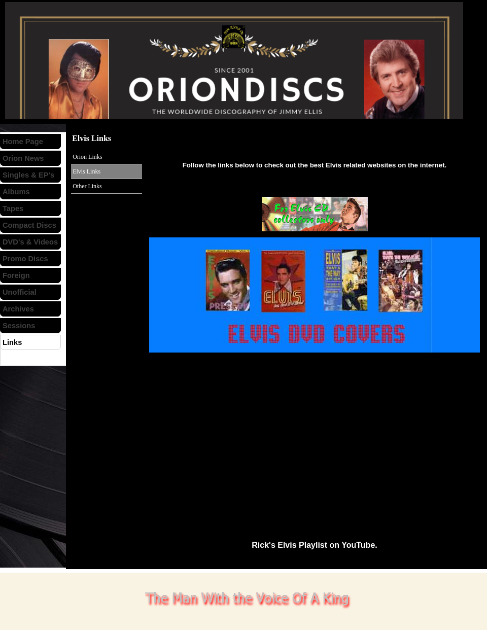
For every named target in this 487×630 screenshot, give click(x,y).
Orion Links (87, 156)
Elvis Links (86, 171)
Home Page (23, 141)
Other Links (87, 186)
